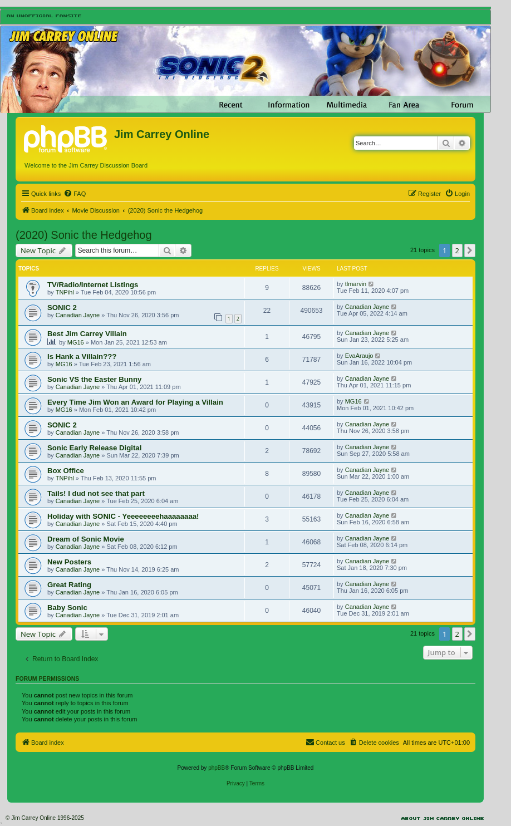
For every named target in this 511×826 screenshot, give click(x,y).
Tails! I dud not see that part (96, 493)
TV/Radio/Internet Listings (92, 285)
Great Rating (69, 585)
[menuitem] (74, 193)
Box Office (65, 470)
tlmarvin (356, 284)
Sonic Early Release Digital (94, 448)
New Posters (69, 562)
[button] (469, 250)
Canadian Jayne (78, 315)
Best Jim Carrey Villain (87, 334)
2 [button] (457, 250)
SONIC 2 (62, 307)
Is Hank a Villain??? (81, 356)
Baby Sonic (67, 607)
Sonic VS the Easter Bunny (94, 379)
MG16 (75, 342)
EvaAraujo (359, 355)
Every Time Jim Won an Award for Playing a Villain (135, 402)
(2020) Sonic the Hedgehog (84, 235)
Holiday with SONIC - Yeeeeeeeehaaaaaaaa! (123, 516)
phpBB (216, 768)
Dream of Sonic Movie (85, 539)
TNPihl (65, 292)
